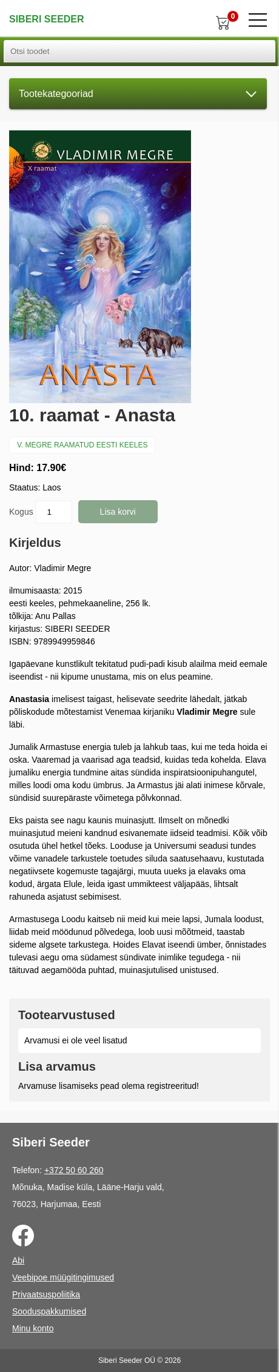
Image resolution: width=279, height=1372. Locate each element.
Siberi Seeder (46, 19)
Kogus (40, 512)
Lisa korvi (118, 512)
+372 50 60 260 (74, 1170)
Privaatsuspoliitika (46, 1294)
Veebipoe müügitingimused (63, 1277)
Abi (18, 1260)
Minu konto (32, 1328)
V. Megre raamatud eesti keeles (82, 445)
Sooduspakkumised (49, 1311)
